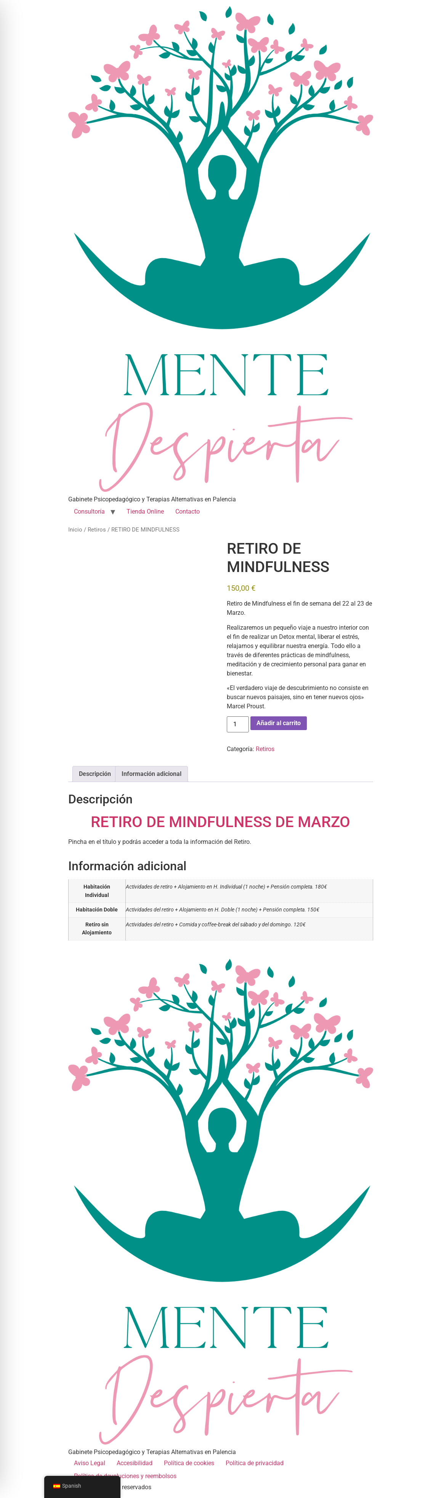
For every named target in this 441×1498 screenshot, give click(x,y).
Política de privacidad (255, 1463)
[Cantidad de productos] (238, 724)
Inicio (75, 529)
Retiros (97, 529)
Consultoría (89, 511)
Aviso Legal (89, 1463)
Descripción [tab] (95, 773)
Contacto (187, 511)
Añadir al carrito (279, 723)
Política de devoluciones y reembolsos (125, 1476)
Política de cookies (189, 1463)
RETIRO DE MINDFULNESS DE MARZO (220, 822)
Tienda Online (145, 511)
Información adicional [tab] (151, 773)
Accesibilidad (134, 1463)
